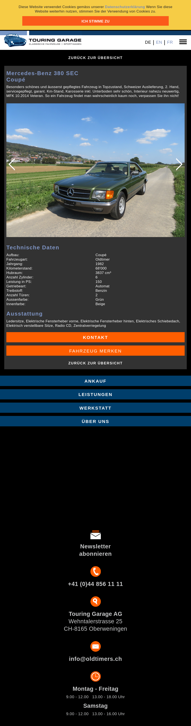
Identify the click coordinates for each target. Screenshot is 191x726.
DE (148, 42)
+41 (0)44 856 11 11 (95, 584)
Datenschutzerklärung (125, 7)
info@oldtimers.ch (95, 659)
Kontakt (95, 337)
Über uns (95, 421)
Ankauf (95, 381)
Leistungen (96, 394)
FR (170, 42)
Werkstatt (95, 408)
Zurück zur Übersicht (95, 58)
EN (159, 42)
